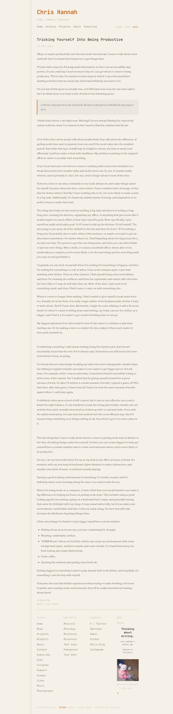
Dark (127, 26)
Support (42, 670)
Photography (45, 690)
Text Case (70, 644)
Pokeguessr (71, 649)
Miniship (69, 628)
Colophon (43, 665)
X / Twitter (98, 623)
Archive (51, 26)
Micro (40, 685)
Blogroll (43, 639)
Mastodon (96, 628)
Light (119, 26)
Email (94, 634)
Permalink (43, 600)
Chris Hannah (57, 12)
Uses (40, 659)
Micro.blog (97, 644)
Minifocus (70, 634)
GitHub (94, 639)
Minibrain (70, 639)
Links (40, 680)
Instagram (96, 649)
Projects (65, 26)
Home (40, 26)
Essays (41, 675)
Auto (135, 26)
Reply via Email (48, 604)
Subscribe (90, 26)
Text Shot (70, 654)
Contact (42, 649)
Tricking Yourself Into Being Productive (80, 39)
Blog (40, 628)
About (77, 26)
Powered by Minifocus (128, 651)
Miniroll (69, 623)
